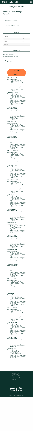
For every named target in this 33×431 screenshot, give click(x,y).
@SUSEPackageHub (17, 410)
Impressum (14, 413)
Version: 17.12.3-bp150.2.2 (16, 72)
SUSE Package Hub (11, 2)
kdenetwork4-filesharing (12, 12)
